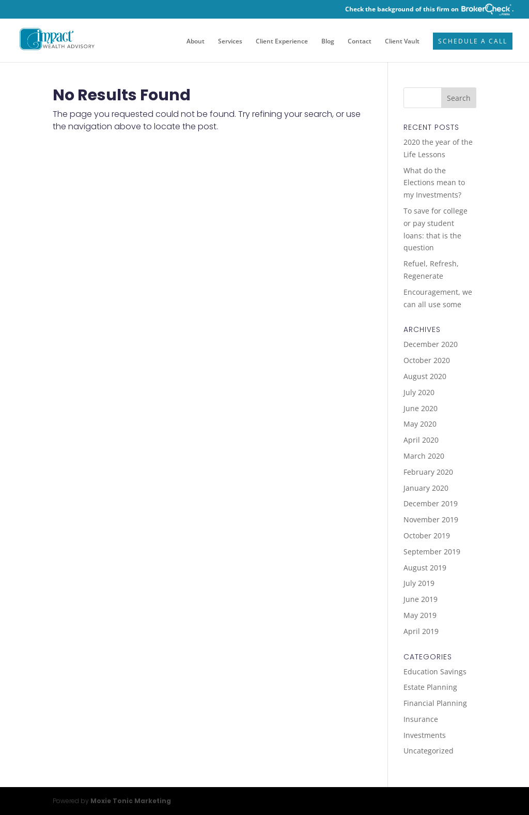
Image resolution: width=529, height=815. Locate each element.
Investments (424, 735)
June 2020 (420, 408)
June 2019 (420, 599)
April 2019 (421, 631)
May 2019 (420, 615)
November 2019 (430, 519)
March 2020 (423, 456)
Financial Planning (435, 703)
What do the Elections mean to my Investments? (434, 182)
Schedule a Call (472, 42)
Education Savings (434, 671)
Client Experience (282, 42)
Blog (327, 42)
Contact (359, 42)
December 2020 (430, 344)
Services (230, 42)
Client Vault (402, 42)
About (195, 42)
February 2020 (428, 472)
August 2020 (424, 376)
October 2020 (426, 360)
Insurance (420, 719)
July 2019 (418, 583)
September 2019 (431, 551)
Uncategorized (428, 751)
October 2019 (426, 535)
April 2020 (421, 440)
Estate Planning (430, 687)
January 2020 (425, 488)
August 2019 (424, 567)
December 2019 (430, 503)
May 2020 (420, 424)
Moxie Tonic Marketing (130, 800)
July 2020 (418, 392)
